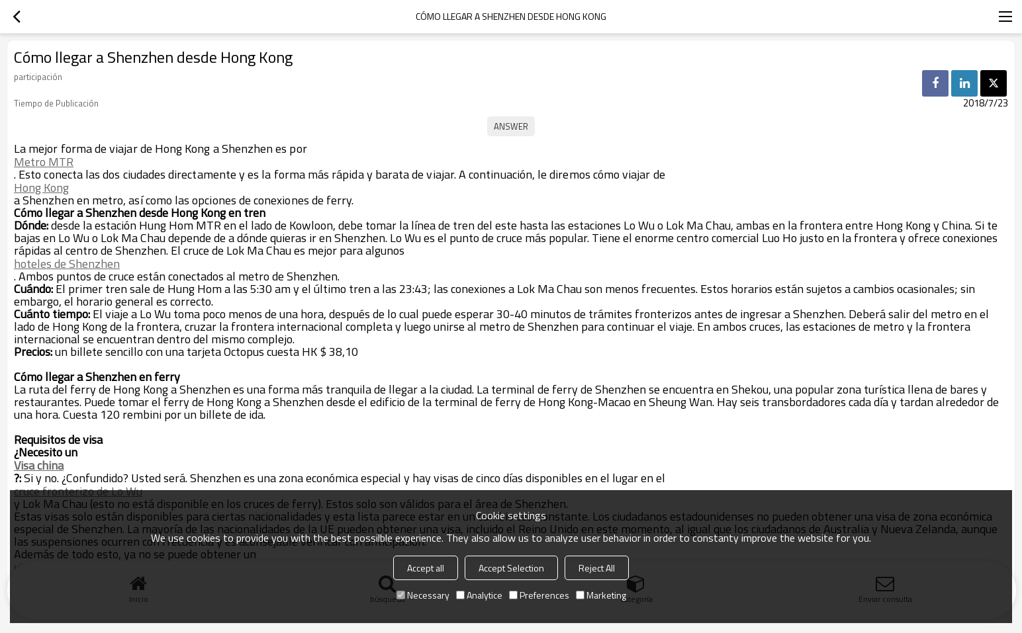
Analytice (479, 595)
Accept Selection (511, 568)
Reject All (597, 568)
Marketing (601, 595)
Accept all (425, 568)
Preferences (539, 595)
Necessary (422, 595)
